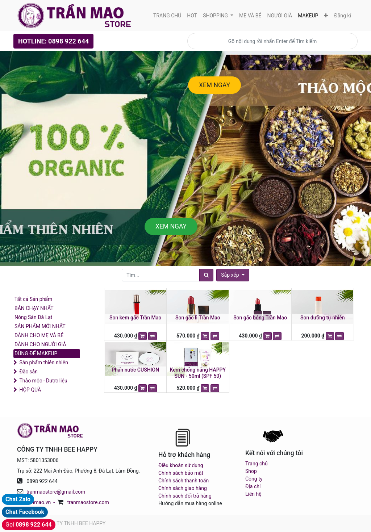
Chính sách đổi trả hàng (185, 496)
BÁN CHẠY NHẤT (34, 308)
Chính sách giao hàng (182, 488)
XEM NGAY (214, 85)
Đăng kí (342, 15)
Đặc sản (28, 371)
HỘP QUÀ (30, 390)
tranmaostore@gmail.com (55, 492)
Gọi (28, 524)
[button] (326, 15)
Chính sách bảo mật (180, 473)
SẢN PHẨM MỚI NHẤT (40, 326)
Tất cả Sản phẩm (33, 299)
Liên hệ (253, 494)
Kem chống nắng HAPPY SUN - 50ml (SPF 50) (198, 373)
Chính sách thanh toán (183, 480)
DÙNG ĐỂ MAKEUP (35, 353)
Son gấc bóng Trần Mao (260, 318)
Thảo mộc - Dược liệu (43, 381)
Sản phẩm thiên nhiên (43, 362)
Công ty (253, 479)
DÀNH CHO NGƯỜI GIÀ (40, 344)
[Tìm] (206, 275)
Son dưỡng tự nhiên (322, 318)
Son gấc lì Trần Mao (197, 318)
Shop (251, 471)
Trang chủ (256, 463)
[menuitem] (167, 15)
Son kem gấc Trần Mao (135, 318)
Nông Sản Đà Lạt (33, 317)
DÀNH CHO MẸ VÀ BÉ (38, 335)
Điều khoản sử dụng (180, 465)
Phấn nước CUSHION (135, 370)
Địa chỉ (252, 486)
